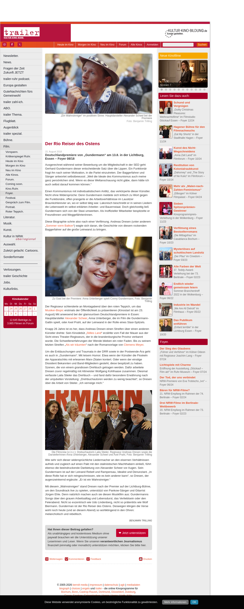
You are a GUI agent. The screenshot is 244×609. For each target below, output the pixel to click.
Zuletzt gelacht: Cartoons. (20, 250)
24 (11, 308)
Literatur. (9, 217)
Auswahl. (9, 244)
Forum (122, 44)
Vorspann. (12, 151)
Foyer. (9, 193)
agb (122, 584)
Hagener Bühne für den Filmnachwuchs (189, 128)
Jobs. (7, 282)
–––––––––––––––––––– (20, 263)
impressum (96, 584)
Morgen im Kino (87, 44)
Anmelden (152, 44)
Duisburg (130, 591)
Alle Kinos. (12, 174)
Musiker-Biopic (54, 310)
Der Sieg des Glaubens (175, 348)
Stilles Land (94, 333)
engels (86, 588)
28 (29, 308)
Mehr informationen (175, 602)
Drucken (147, 559)
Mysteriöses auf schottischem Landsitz (189, 250)
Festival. (11, 197)
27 (25, 308)
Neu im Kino (107, 44)
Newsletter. (11, 56)
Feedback (96, 559)
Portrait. (10, 207)
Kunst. (7, 230)
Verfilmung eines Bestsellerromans (185, 229)
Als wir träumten (76, 344)
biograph (64, 588)
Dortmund (104, 591)
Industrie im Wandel (187, 304)
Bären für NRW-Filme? (175, 390)
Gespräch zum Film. (18, 202)
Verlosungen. (12, 269)
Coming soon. (14, 184)
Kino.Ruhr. (12, 188)
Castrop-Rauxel (88, 591)
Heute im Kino (65, 44)
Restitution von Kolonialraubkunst (186, 167)
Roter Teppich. (15, 211)
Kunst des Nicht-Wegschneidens (185, 149)
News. (7, 62)
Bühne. (8, 140)
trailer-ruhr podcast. (16, 79)
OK (194, 602)
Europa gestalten (15, 85)
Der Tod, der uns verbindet (177, 377)
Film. (6, 146)
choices (75, 588)
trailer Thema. (12, 114)
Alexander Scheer (76, 318)
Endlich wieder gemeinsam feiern (186, 285)
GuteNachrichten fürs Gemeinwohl (18, 93)
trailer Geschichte (15, 276)
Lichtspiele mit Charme (175, 364)
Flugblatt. (9, 121)
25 (15, 308)
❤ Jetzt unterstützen (132, 533)
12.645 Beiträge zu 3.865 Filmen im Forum (20, 322)
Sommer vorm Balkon (59, 225)
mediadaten (133, 584)
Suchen (202, 44)
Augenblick (10, 127)
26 (20, 308)
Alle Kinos (136, 44)
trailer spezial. (12, 133)
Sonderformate (13, 257)
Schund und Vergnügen (182, 104)
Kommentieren (76, 559)
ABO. (7, 108)
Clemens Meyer (133, 344)
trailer (98, 588)
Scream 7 (165, 85)
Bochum (66, 591)
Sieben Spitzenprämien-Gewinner (185, 207)
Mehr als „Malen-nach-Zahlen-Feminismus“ (189, 187)
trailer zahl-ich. (13, 102)
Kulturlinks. (10, 288)
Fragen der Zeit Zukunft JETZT (23, 70)
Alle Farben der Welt (187, 266)
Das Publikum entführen (183, 322)
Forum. (10, 179)
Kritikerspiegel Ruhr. (18, 156)
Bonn (75, 591)
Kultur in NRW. (13, 236)
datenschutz (111, 584)
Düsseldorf (117, 591)
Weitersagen (56, 559)
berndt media (80, 584)
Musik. (7, 223)
